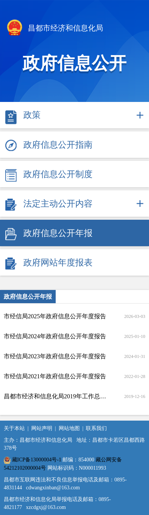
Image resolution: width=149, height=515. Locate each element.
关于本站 (14, 428)
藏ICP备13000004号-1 (36, 460)
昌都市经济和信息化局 (54, 28)
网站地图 (69, 428)
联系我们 (96, 428)
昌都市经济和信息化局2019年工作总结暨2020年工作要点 (55, 396)
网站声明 (41, 428)
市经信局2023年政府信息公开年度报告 (55, 356)
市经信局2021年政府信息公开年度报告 (55, 376)
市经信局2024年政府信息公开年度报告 (55, 336)
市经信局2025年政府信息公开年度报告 (55, 316)
